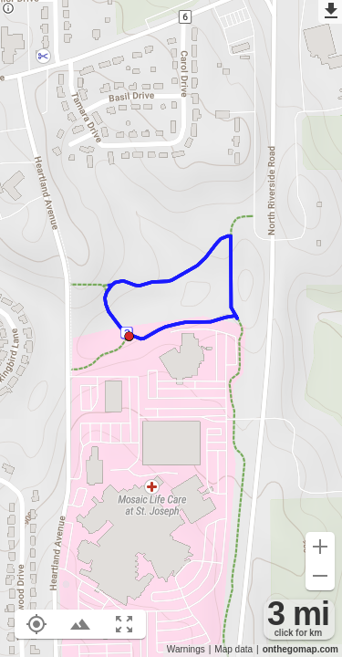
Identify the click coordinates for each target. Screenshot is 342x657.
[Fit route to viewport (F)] (124, 624)
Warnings (186, 649)
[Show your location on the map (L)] (36, 624)
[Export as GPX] (330, 12)
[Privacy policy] (8, 9)
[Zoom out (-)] (320, 575)
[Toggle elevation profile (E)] (80, 624)
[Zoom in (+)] (320, 546)
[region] (171, 328)
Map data (233, 649)
